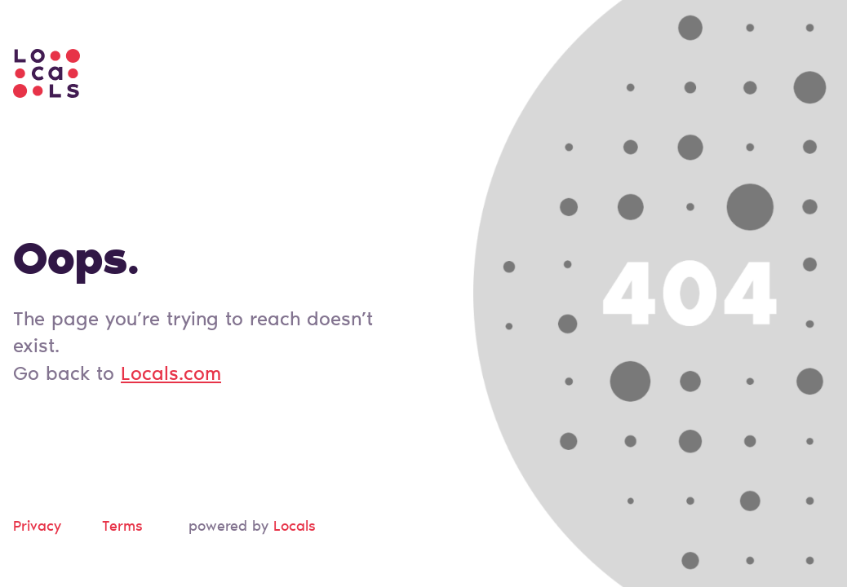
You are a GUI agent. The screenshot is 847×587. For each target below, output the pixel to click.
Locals (294, 527)
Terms (122, 527)
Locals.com (171, 375)
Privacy (37, 527)
